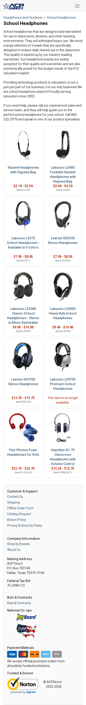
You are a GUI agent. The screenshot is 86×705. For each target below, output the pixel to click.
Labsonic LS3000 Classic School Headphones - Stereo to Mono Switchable (23, 315)
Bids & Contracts (19, 603)
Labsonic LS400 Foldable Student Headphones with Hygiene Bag (63, 174)
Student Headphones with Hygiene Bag (23, 170)
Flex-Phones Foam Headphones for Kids (23, 452)
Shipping (13, 502)
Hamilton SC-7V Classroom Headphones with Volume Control (63, 457)
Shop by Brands (18, 544)
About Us (13, 550)
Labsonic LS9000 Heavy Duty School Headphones (63, 313)
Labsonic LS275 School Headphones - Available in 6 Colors (23, 242)
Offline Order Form (20, 508)
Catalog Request (19, 514)
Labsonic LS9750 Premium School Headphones (62, 384)
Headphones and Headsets (22, 17)
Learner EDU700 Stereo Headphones (23, 382)
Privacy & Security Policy (24, 525)
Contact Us (15, 496)
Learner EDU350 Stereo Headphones (63, 240)
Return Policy (16, 520)
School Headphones (61, 17)
